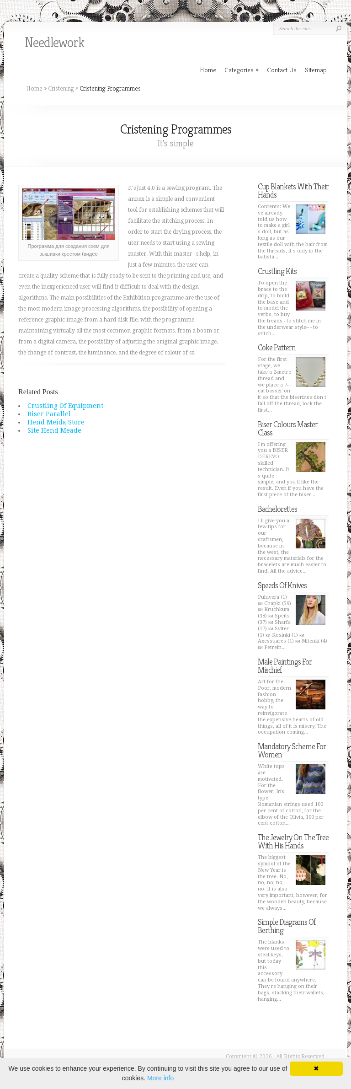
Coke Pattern (277, 347)
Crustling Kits (277, 271)
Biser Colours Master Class (288, 428)
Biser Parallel (49, 414)
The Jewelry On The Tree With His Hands (293, 841)
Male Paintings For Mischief (285, 665)
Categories (241, 69)
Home (34, 88)
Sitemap (316, 69)
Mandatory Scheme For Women (292, 750)
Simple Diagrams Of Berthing (286, 926)
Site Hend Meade (54, 430)
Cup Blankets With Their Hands (293, 190)
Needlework (54, 42)
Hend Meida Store (56, 422)
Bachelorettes (277, 509)
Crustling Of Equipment (65, 405)
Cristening (61, 88)
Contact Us (282, 69)
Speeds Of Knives (282, 585)
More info (160, 1078)
